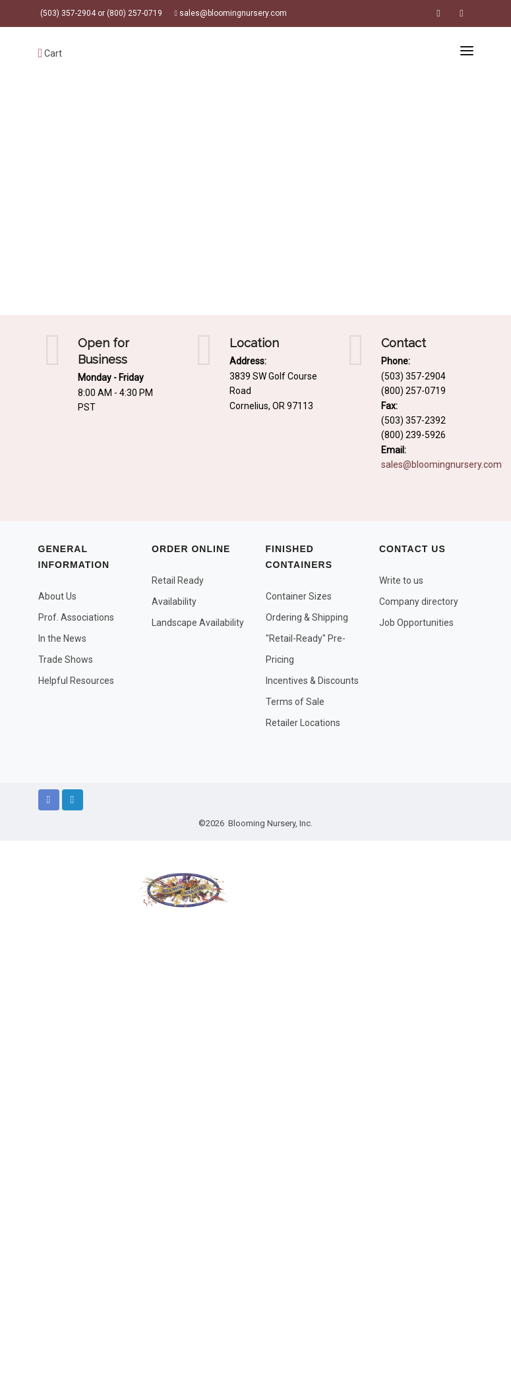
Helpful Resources (76, 680)
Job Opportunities (416, 622)
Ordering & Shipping (307, 617)
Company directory (418, 601)
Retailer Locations (303, 723)
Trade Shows (65, 659)
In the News (62, 638)
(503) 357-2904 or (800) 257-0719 (100, 13)
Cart (50, 53)
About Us (57, 596)
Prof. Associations (76, 617)
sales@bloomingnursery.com (231, 13)
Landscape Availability (198, 622)
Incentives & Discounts (312, 680)
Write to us (401, 580)
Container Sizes (299, 596)
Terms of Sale (295, 701)
